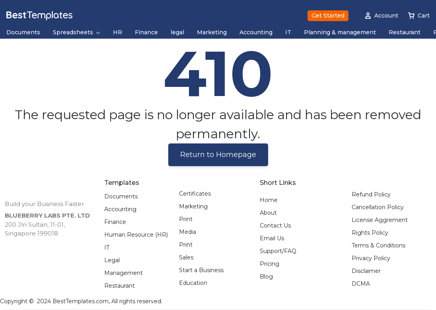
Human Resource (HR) (136, 235)
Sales (186, 257)
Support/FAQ (278, 251)
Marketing (212, 32)
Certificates (195, 193)
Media (187, 232)
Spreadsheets (76, 32)
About (268, 213)
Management (123, 273)
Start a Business (201, 270)
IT (288, 32)
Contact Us (275, 225)
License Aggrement (380, 220)
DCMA (361, 284)
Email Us (272, 238)
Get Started (328, 15)
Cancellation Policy (378, 207)
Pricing (269, 264)
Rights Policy (370, 233)
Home (269, 200)
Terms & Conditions (378, 245)
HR (117, 32)
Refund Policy (371, 194)
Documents (23, 32)
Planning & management (340, 32)
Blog (266, 276)
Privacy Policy (371, 258)
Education (193, 283)
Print (186, 219)
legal (177, 32)
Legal (112, 260)
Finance (146, 32)
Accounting (255, 32)
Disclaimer (366, 271)
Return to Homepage (218, 154)
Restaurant (404, 32)
